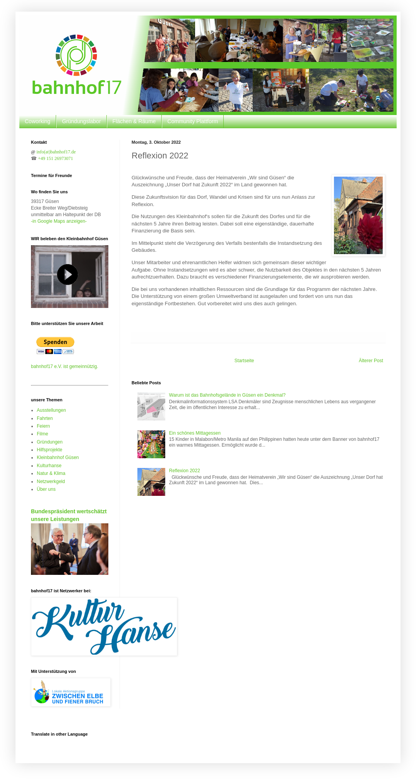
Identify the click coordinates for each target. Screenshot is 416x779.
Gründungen (50, 442)
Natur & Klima (51, 473)
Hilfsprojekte (49, 449)
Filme (42, 434)
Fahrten (45, 418)
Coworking (37, 121)
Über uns (46, 489)
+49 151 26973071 (55, 158)
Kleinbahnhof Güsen (58, 457)
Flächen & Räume (134, 121)
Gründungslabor (81, 121)
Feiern (43, 426)
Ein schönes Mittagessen (195, 433)
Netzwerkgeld (51, 481)
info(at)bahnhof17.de (56, 152)
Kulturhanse (49, 465)
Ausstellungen (51, 410)
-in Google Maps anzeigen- (59, 221)
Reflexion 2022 (184, 470)
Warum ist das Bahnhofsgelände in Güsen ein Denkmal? (227, 395)
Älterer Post (371, 360)
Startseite (244, 360)
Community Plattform (193, 121)
